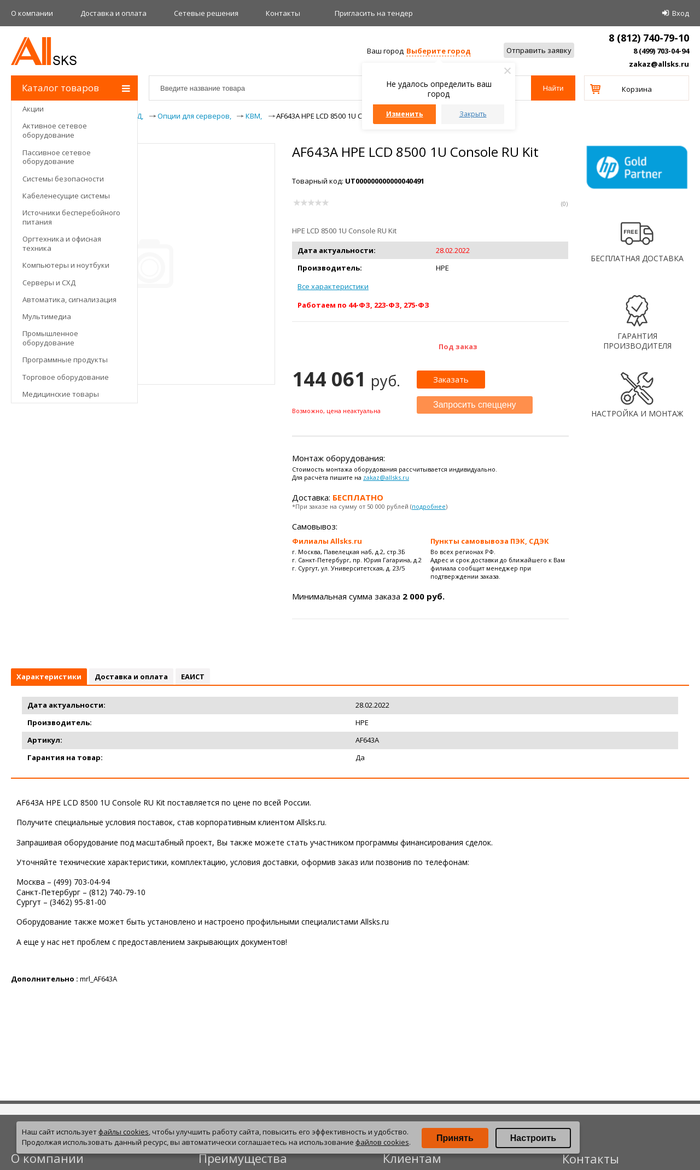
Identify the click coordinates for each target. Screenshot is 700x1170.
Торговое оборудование (65, 377)
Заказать (451, 379)
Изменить (404, 114)
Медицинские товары (60, 394)
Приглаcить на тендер (374, 13)
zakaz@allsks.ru (659, 64)
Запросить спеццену (474, 404)
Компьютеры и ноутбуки (65, 265)
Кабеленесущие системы (66, 196)
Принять (455, 1138)
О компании (32, 13)
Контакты (283, 13)
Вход (680, 13)
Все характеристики (333, 286)
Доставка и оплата (113, 13)
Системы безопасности (63, 179)
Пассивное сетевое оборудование (56, 157)
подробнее (429, 506)
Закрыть (473, 114)
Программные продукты (65, 359)
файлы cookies (123, 1132)
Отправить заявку (538, 50)
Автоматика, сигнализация (69, 299)
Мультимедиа (46, 316)
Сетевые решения (206, 13)
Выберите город (438, 51)
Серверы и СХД (48, 282)
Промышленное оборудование (50, 338)
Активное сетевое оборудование (54, 130)
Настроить (533, 1138)
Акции (33, 109)
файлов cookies (382, 1142)
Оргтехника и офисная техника (61, 243)
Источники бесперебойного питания (71, 217)
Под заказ (458, 346)
